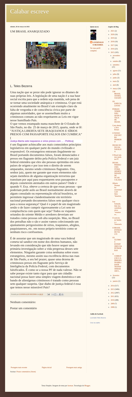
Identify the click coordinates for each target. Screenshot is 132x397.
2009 (113, 304)
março (115, 89)
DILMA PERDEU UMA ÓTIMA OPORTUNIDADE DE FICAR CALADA (117, 171)
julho (115, 74)
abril (115, 85)
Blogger (87, 386)
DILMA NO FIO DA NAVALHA (116, 148)
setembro (116, 65)
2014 (113, 286)
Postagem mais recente (19, 367)
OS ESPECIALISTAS (116, 104)
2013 (113, 289)
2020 (113, 34)
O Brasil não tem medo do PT (116, 157)
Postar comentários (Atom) (26, 372)
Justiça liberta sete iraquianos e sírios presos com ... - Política (41, 141)
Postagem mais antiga (74, 367)
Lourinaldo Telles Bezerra (98, 318)
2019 (113, 38)
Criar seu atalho (95, 322)
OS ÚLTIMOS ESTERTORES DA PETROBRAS (117, 244)
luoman (70, 386)
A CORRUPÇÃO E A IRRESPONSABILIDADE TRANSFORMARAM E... (117, 262)
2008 (113, 307)
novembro (116, 55)
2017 (113, 45)
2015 (113, 52)
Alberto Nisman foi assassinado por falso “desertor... (117, 190)
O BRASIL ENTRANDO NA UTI (116, 231)
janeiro (115, 281)
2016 (113, 49)
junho (115, 78)
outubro (116, 61)
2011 (113, 296)
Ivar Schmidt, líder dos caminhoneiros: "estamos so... (116, 208)
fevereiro (116, 275)
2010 (113, 300)
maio (115, 81)
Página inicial (47, 367)
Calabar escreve (29, 11)
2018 (113, 42)
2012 (113, 293)
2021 (113, 31)
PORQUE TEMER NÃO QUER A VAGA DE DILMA (116, 115)
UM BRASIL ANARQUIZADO (116, 95)
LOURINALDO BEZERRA (98, 43)
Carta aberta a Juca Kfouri (116, 128)
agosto (115, 71)
